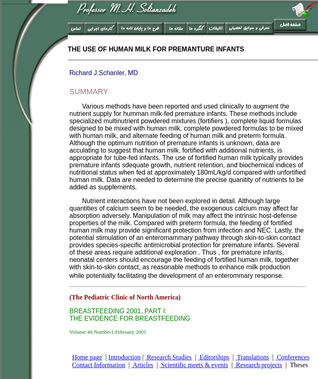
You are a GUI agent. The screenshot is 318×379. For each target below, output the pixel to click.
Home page (87, 357)
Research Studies (168, 357)
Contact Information (98, 364)
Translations (252, 357)
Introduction (124, 357)
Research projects (258, 364)
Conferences (292, 357)
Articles (142, 364)
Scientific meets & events (194, 364)
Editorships (213, 357)
